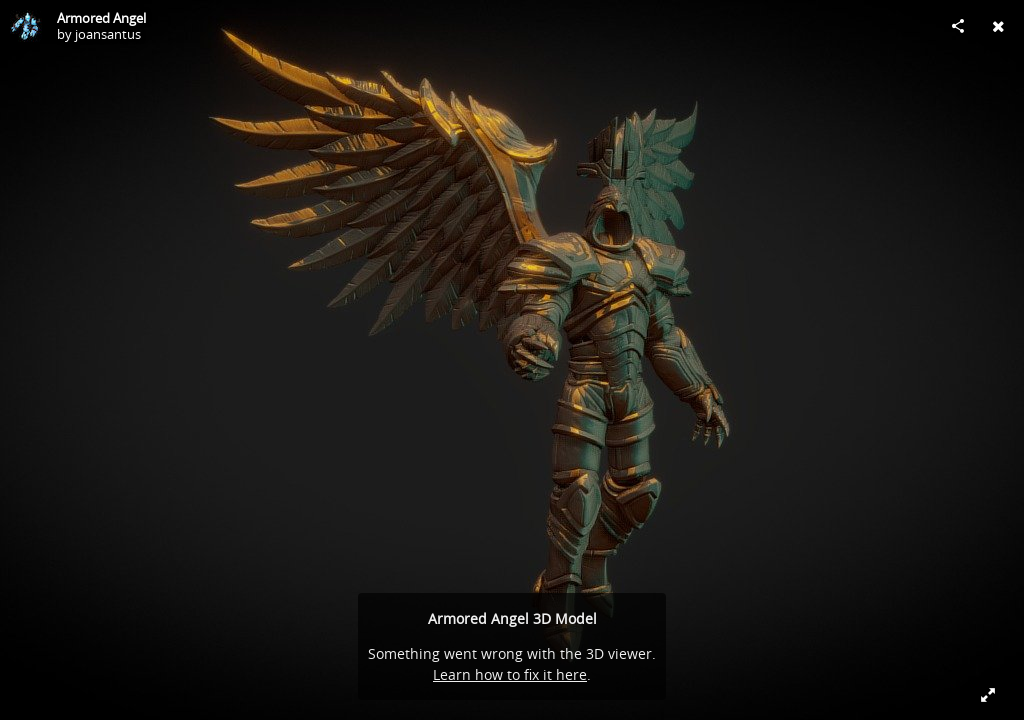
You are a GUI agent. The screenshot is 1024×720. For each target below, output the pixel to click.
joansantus (108, 34)
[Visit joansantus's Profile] (26, 26)
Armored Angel (101, 18)
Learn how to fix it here (510, 674)
